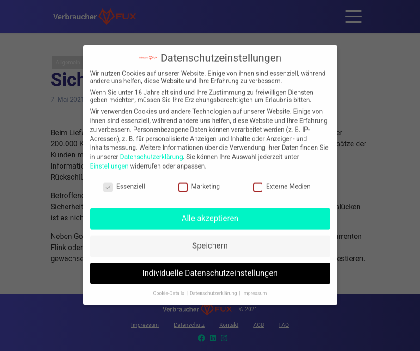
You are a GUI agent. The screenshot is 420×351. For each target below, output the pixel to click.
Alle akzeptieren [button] (210, 212)
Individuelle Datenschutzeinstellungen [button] (210, 267)
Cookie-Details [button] (169, 287)
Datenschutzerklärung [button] (214, 287)
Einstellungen (109, 160)
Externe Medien (281, 181)
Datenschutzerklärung (151, 151)
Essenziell (124, 181)
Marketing (199, 181)
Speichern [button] (210, 239)
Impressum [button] (255, 287)
